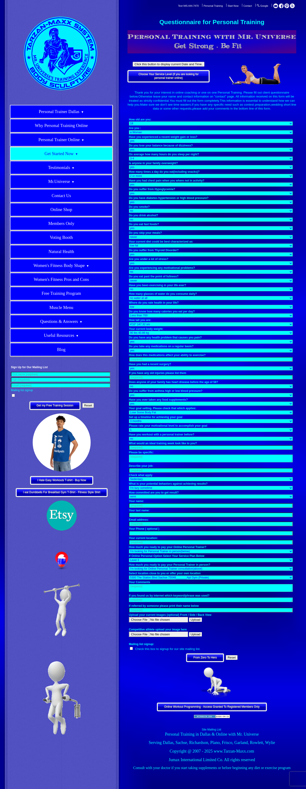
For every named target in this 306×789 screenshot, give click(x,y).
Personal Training (213, 5)
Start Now (233, 5)
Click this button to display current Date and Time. (168, 64)
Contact (247, 5)
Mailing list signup (22, 390)
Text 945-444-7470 (188, 5)
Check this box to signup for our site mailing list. (168, 649)
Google (264, 5)
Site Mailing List (211, 729)
